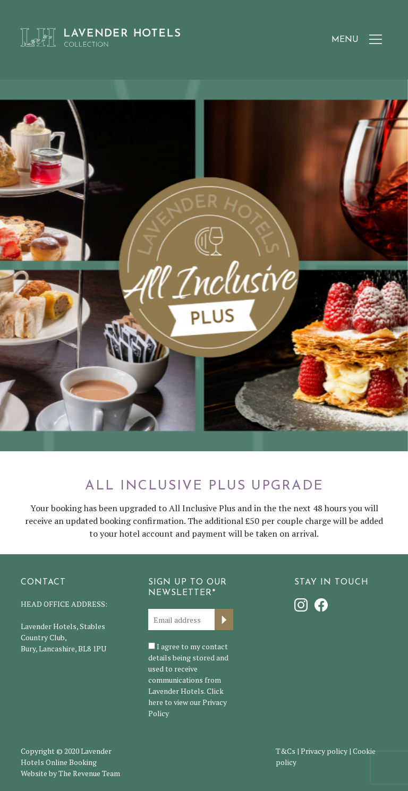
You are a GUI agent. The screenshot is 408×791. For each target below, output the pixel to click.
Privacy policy (324, 751)
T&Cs (285, 751)
